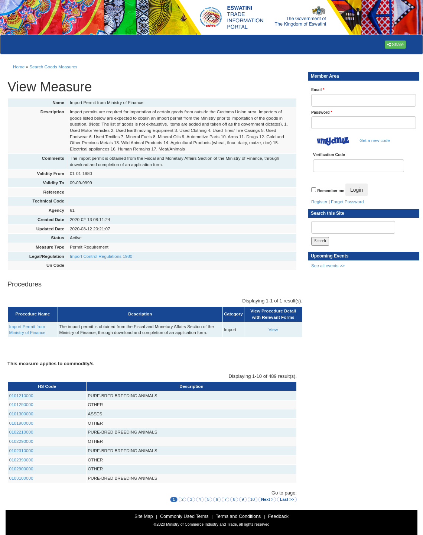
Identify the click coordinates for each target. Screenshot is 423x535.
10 (252, 499)
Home (19, 66)
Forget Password (347, 201)
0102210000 (21, 431)
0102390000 (21, 459)
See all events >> (328, 265)
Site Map (143, 516)
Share (395, 44)
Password (321, 112)
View (273, 329)
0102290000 (21, 441)
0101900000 (21, 423)
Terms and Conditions (238, 516)
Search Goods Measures (53, 66)
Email (317, 89)
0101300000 (21, 413)
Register (319, 201)
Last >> (287, 499)
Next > (267, 499)
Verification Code (329, 154)
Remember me (330, 190)
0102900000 (21, 468)
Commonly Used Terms (184, 516)
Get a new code (374, 140)
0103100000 (21, 478)
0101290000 (21, 404)
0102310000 (21, 450)
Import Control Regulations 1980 (101, 256)
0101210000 (21, 395)
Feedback (278, 516)
